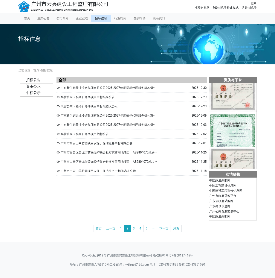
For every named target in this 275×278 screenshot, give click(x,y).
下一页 (163, 228)
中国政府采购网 (219, 181)
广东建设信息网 (219, 207)
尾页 (176, 228)
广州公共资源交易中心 (224, 212)
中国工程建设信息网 (222, 186)
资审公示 (33, 86)
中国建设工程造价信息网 (225, 191)
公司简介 (63, 18)
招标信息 (101, 18)
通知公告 (43, 18)
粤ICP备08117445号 (179, 255)
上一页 (110, 228)
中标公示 (33, 93)
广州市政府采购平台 (222, 196)
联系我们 (159, 18)
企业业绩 (82, 18)
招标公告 (33, 80)
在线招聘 (139, 18)
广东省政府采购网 (221, 202)
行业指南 (120, 18)
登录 (254, 3)
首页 (27, 18)
